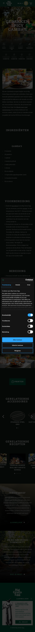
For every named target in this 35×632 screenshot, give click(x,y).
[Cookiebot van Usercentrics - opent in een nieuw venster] (25, 280)
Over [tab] (28, 285)
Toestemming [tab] (6, 285)
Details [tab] (17, 285)
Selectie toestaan (17, 345)
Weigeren (17, 351)
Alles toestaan (17, 340)
